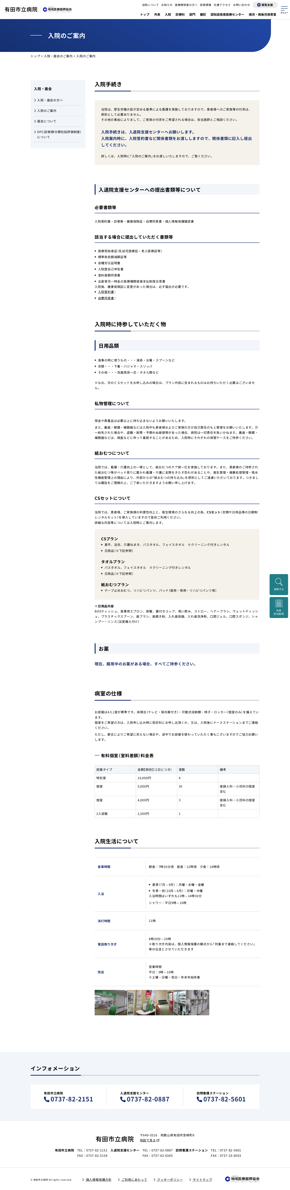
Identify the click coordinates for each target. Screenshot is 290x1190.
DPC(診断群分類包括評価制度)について (57, 134)
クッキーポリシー (169, 1179)
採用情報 (205, 5)
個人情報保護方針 (98, 1179)
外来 (157, 14)
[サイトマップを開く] (284, 9)
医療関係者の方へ (186, 5)
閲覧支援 (267, 5)
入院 (168, 14)
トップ (145, 14)
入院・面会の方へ (48, 100)
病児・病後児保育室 (262, 14)
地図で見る (148, 1140)
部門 (192, 14)
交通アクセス (222, 5)
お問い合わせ (241, 5)
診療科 (180, 14)
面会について (45, 121)
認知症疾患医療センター (227, 14)
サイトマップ (202, 1179)
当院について (150, 5)
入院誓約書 (106, 291)
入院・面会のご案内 (58, 56)
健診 (203, 14)
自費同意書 (106, 298)
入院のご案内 (45, 111)
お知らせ (166, 5)
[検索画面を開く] (279, 584)
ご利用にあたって (134, 1179)
